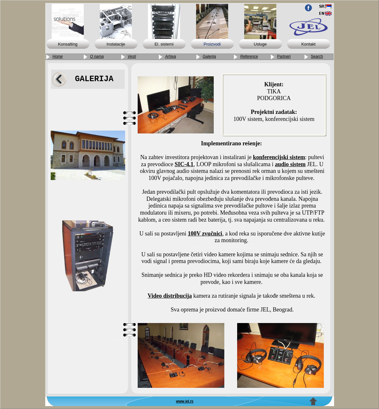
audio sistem (290, 164)
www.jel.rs (185, 401)
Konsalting (68, 44)
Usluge (260, 44)
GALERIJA (94, 79)
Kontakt (308, 44)
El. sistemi (163, 44)
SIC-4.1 (184, 164)
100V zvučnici (205, 233)
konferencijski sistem (279, 157)
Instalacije (116, 44)
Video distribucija (170, 296)
